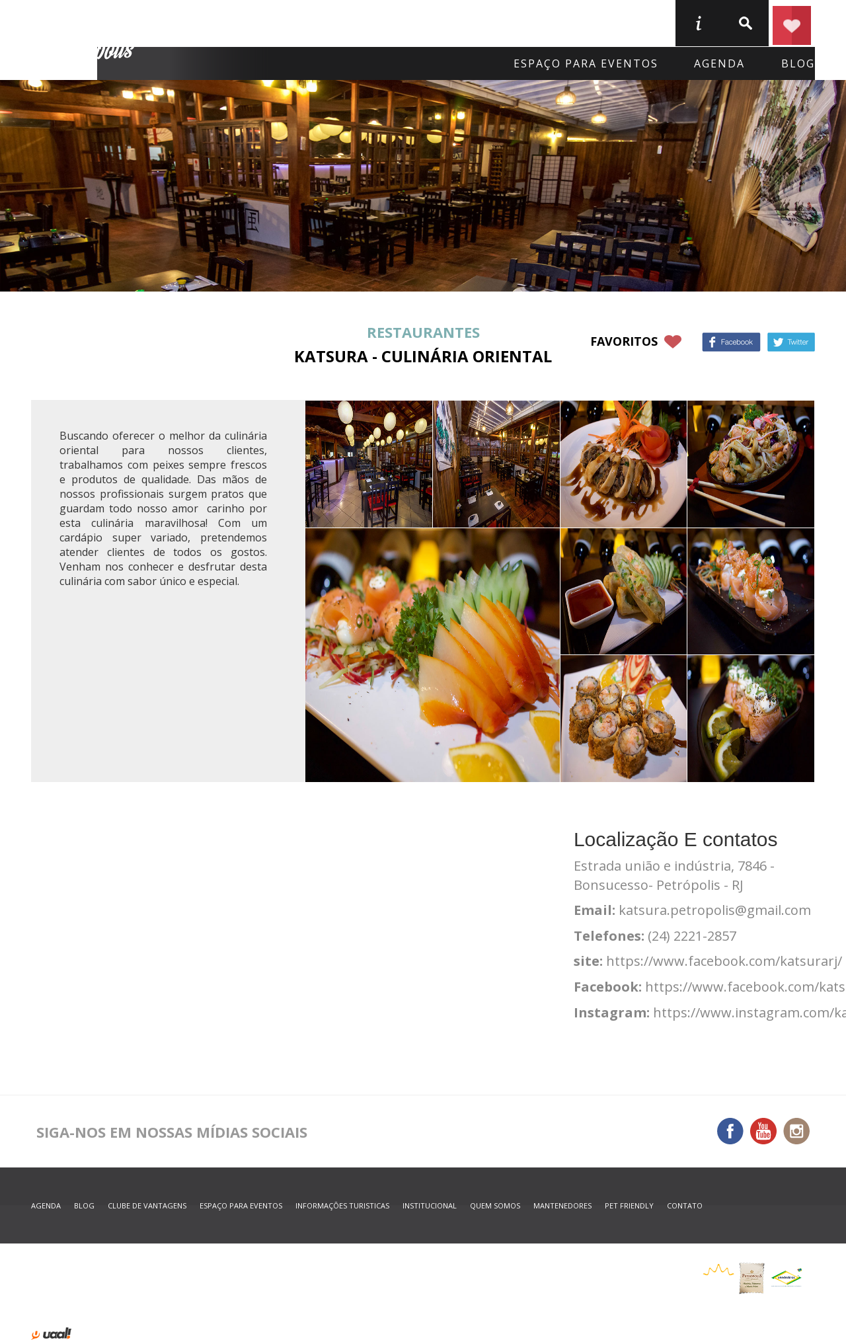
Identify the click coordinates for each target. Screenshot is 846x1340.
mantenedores (562, 1205)
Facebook (731, 342)
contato (685, 1205)
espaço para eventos (241, 1205)
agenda (719, 63)
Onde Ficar (224, 22)
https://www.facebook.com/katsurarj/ (724, 961)
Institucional (430, 1205)
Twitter (791, 342)
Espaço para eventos (586, 63)
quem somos (495, 1205)
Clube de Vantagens (147, 1205)
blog (798, 63)
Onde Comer (339, 22)
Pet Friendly (629, 1205)
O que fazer (459, 22)
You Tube (763, 1131)
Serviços (567, 22)
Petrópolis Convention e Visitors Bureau (85, 40)
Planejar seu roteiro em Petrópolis (792, 23)
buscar (745, 23)
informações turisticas (698, 23)
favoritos (624, 341)
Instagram (796, 1131)
